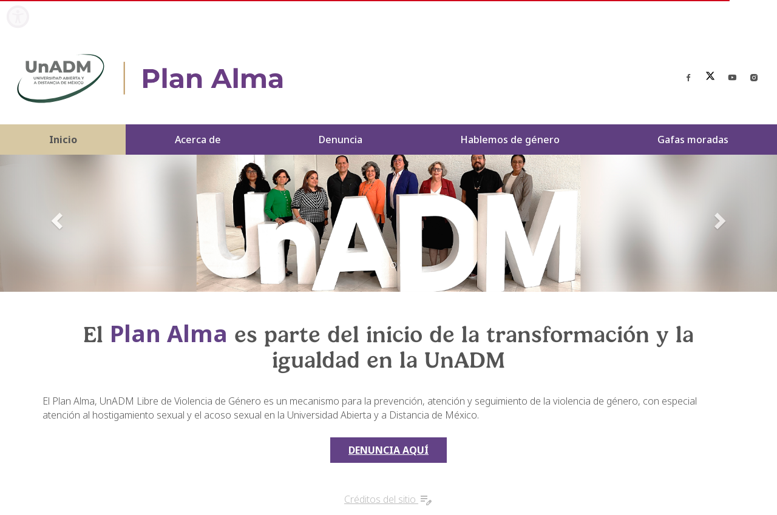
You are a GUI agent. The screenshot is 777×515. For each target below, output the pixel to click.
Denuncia (340, 139)
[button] (58, 220)
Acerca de (198, 139)
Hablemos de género (510, 139)
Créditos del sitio (388, 499)
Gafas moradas (692, 139)
